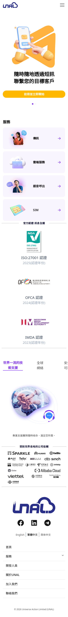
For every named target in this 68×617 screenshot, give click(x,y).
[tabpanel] (34, 410)
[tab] (13, 365)
